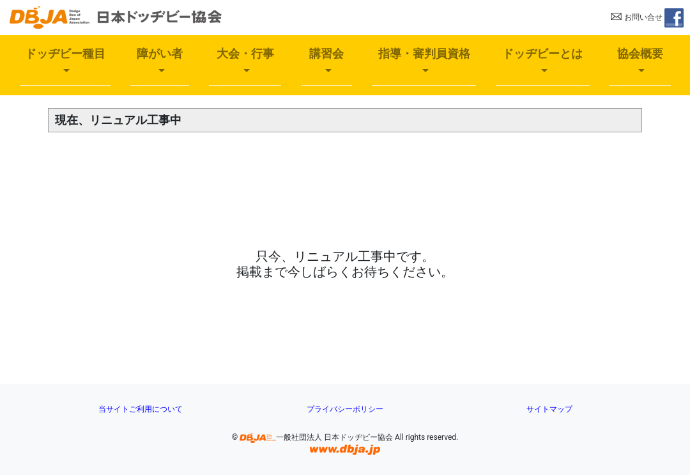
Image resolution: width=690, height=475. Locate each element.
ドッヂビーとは (542, 53)
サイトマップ (549, 409)
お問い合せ (637, 17)
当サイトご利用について (140, 409)
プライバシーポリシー (345, 409)
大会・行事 (245, 53)
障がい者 (160, 53)
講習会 (326, 53)
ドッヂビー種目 (65, 53)
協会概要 (640, 53)
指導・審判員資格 (424, 53)
